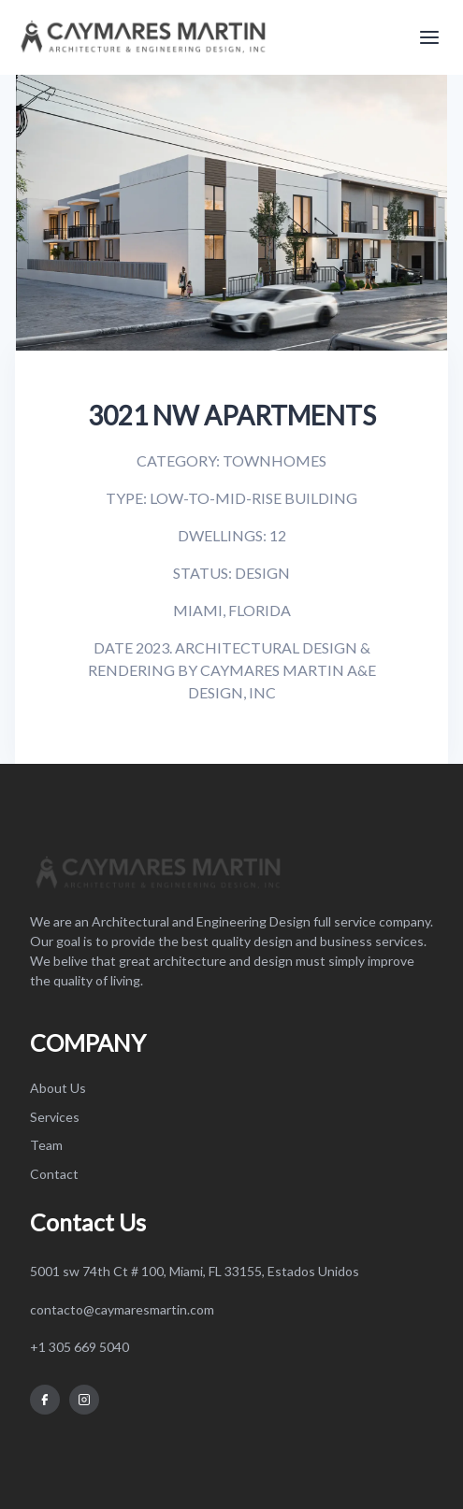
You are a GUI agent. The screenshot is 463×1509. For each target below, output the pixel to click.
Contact (54, 1174)
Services (55, 1117)
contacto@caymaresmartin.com (122, 1309)
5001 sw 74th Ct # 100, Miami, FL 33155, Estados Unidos (194, 1271)
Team (46, 1145)
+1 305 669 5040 (79, 1347)
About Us (58, 1088)
